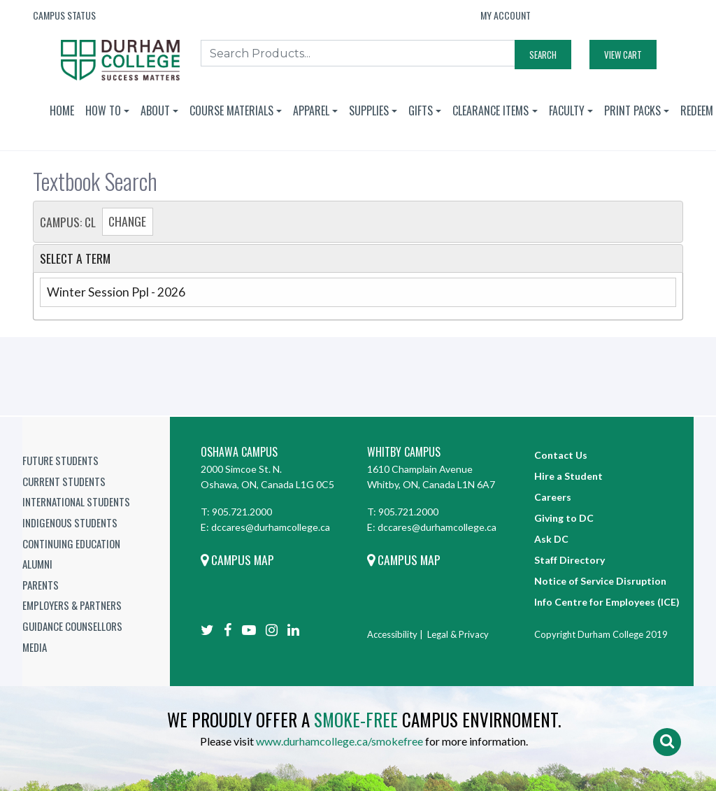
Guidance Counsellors (72, 626)
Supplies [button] (369, 110)
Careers (552, 497)
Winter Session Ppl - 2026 (116, 292)
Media (34, 647)
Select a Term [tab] (75, 258)
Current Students (64, 481)
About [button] (155, 110)
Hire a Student (568, 476)
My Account (505, 15)
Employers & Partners (72, 605)
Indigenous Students (69, 522)
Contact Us (560, 455)
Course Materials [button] (231, 110)
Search (543, 55)
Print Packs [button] (632, 110)
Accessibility (392, 634)
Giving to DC (564, 518)
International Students (76, 501)
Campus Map (237, 559)
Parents (40, 584)
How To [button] (103, 110)
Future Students (60, 460)
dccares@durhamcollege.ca (270, 527)
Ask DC (551, 539)
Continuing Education (71, 543)
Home (62, 110)
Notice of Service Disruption (600, 581)
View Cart (623, 55)
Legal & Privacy (458, 634)
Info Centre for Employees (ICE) (607, 602)
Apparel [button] (311, 110)
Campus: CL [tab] (96, 222)
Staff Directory (569, 560)
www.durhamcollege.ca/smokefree (339, 741)
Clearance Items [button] (490, 110)
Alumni (37, 563)
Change (127, 221)
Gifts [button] (420, 110)
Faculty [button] (567, 110)
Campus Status (64, 15)
